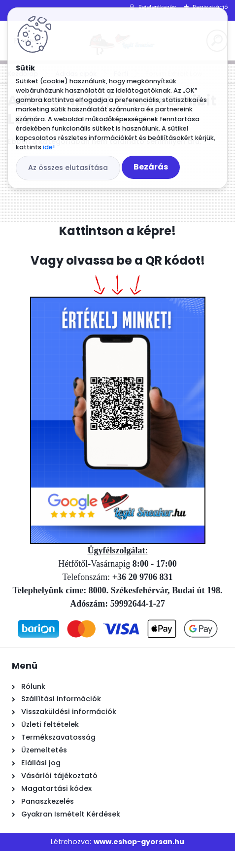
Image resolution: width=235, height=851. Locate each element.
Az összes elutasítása (68, 167)
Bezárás (151, 166)
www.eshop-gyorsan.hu (139, 842)
